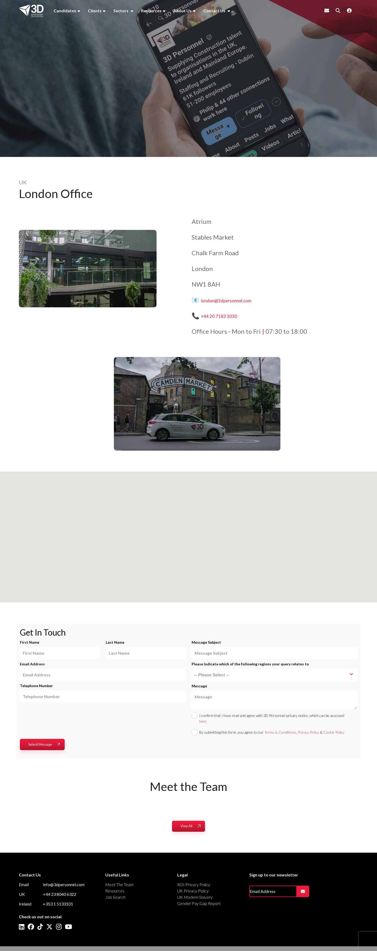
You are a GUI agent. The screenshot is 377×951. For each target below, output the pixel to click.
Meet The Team (119, 884)
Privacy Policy (308, 732)
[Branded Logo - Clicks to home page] (31, 10)
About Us (182, 10)
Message (199, 686)
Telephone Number (36, 685)
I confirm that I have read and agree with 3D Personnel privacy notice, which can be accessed (271, 718)
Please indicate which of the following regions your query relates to (250, 664)
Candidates (65, 10)
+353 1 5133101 (58, 903)
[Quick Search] (338, 10)
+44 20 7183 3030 (226, 315)
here (203, 721)
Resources (151, 10)
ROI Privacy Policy (193, 884)
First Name (29, 642)
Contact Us (214, 10)
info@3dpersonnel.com (64, 884)
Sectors (121, 10)
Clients (95, 10)
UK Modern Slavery (195, 897)
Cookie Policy (334, 732)
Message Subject (206, 642)
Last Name (115, 642)
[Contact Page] (326, 10)
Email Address (32, 664)
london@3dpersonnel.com (237, 300)
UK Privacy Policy (193, 890)
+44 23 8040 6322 (59, 894)
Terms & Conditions (280, 732)
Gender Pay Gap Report (199, 903)
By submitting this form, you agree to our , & (272, 732)
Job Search (115, 897)
